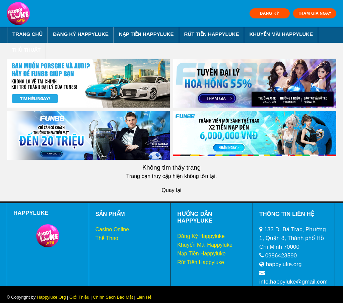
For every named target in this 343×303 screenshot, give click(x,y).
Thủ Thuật (26, 50)
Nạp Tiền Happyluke (146, 34)
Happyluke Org (51, 297)
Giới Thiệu (79, 297)
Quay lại (172, 190)
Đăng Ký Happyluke (81, 34)
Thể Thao (106, 238)
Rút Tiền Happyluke (211, 34)
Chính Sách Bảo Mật (113, 297)
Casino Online (112, 229)
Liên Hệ (143, 297)
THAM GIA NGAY (314, 13)
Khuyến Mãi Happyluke (281, 34)
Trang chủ (27, 34)
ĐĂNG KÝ (269, 13)
